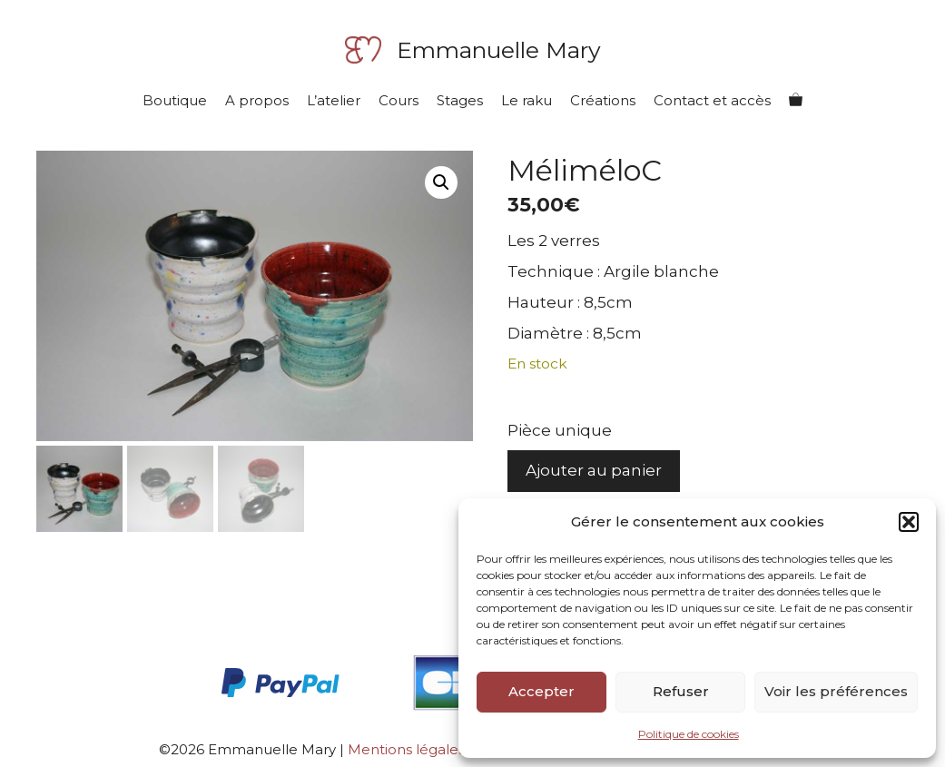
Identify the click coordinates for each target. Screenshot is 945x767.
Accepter (541, 691)
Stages (460, 100)
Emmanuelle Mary (499, 50)
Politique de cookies (688, 734)
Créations (602, 100)
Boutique (175, 100)
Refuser (681, 691)
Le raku (526, 100)
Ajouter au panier (594, 470)
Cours (398, 100)
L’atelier (333, 100)
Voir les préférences (836, 691)
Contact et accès (712, 100)
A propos (257, 100)
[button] (909, 522)
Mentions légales (406, 749)
